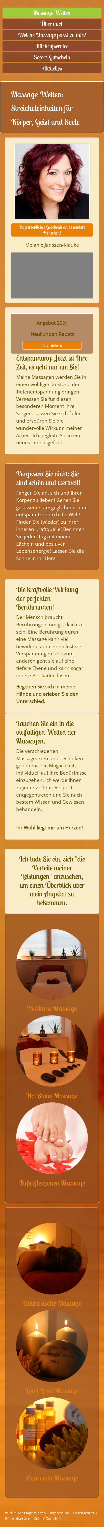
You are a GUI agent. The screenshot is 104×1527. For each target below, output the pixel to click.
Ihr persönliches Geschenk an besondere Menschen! (52, 230)
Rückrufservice (52, 46)
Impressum (59, 1513)
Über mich (52, 24)
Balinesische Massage (52, 1303)
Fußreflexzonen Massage (52, 1183)
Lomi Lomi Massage (52, 1390)
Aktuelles (52, 68)
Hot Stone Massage (52, 1095)
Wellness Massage (52, 1008)
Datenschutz (83, 1513)
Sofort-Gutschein (52, 57)
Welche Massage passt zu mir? (52, 35)
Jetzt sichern (52, 346)
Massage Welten (52, 12)
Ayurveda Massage (52, 1478)
